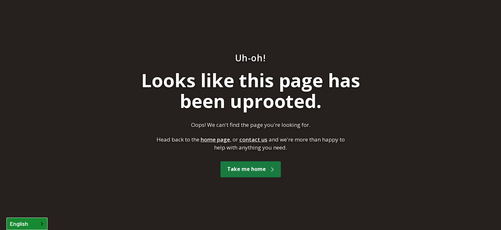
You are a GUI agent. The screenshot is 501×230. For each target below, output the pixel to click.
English (19, 223)
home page (215, 139)
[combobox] (27, 224)
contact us (253, 139)
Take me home (246, 168)
